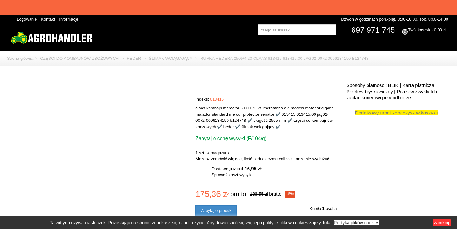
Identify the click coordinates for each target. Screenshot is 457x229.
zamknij (437, 223)
